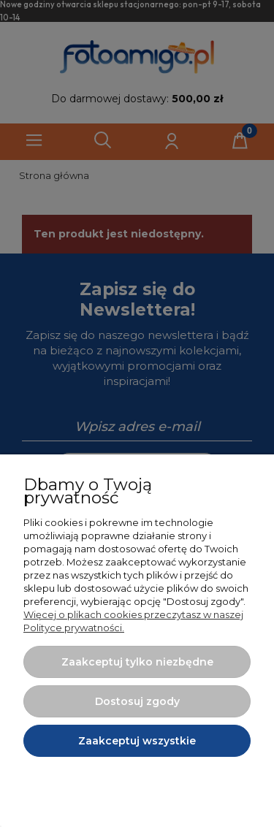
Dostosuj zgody (137, 701)
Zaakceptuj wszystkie (137, 740)
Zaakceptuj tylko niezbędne (137, 661)
